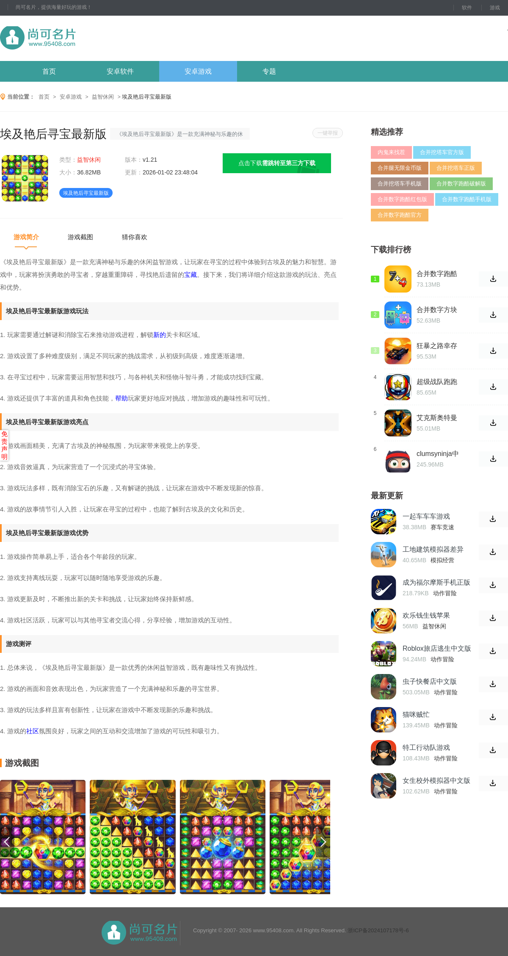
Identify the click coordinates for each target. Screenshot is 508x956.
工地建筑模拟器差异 (433, 549)
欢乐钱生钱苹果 (426, 615)
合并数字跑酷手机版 (466, 199)
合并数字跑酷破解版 (461, 183)
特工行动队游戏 (426, 747)
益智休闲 (103, 97)
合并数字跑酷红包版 (402, 199)
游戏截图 (80, 236)
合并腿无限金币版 (400, 168)
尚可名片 (84, 38)
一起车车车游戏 (426, 516)
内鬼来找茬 (391, 152)
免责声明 (4, 445)
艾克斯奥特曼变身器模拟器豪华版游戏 (437, 418)
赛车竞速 (442, 527)
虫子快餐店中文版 (430, 681)
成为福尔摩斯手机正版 (436, 582)
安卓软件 (120, 71)
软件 (467, 8)
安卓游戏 (198, 71)
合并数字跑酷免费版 (437, 274)
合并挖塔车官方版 (442, 152)
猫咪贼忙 (416, 714)
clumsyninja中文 (438, 454)
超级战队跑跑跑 (437, 382)
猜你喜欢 (134, 236)
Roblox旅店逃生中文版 (437, 648)
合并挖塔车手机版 (400, 183)
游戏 (495, 8)
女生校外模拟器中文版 (436, 780)
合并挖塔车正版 (455, 168)
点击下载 (276, 163)
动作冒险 (445, 593)
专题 (269, 71)
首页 (49, 71)
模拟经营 (442, 560)
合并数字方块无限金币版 (437, 310)
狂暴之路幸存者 (437, 346)
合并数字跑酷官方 (400, 215)
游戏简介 (26, 236)
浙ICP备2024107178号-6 (378, 930)
